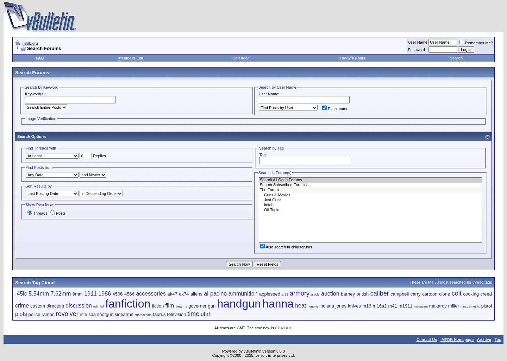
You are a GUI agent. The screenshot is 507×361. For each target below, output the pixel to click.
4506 (118, 294)
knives (354, 306)
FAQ (40, 58)
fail (102, 306)
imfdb (370, 205)
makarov (438, 306)
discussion (78, 306)
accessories (150, 294)
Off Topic (370, 210)
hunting (312, 306)
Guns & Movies (370, 195)
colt (457, 293)
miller (453, 306)
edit (96, 306)
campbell (399, 294)
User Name (418, 42)
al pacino (215, 294)
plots (21, 314)
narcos (465, 306)
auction (330, 294)
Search (456, 58)
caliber (379, 293)
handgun (239, 303)
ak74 (184, 294)
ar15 (285, 294)
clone (444, 294)
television (176, 314)
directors (55, 306)
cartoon (429, 294)
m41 (392, 306)
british (362, 294)
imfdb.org (30, 43)
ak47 (172, 294)
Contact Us (427, 339)
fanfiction (127, 303)
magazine (421, 306)
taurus (159, 314)
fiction (158, 306)
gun (212, 306)
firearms (181, 306)
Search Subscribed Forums (370, 185)
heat (300, 306)
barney (348, 294)
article (315, 294)
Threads (37, 213)
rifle (83, 314)
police (34, 314)
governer (197, 306)
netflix (475, 306)
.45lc (21, 294)
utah (206, 314)
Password (416, 50)
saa (92, 314)
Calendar (240, 58)
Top (498, 339)
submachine (143, 315)
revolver (67, 313)
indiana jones (332, 306)
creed (486, 294)
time (193, 313)
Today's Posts (352, 58)
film (169, 306)
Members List (130, 58)
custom (37, 306)
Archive (484, 339)
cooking (471, 294)
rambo (48, 314)
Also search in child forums (286, 247)
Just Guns (370, 200)
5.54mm (39, 294)
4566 (129, 294)
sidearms (124, 314)
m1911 (406, 306)
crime (22, 306)
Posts (58, 213)
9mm (78, 294)
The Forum (370, 190)
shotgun (105, 314)
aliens (196, 294)
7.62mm (61, 294)
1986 (104, 294)
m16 (366, 306)
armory (299, 293)
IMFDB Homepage (457, 339)
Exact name (335, 109)
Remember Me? (476, 43)
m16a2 (380, 306)
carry (416, 294)
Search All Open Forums (370, 180)
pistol (486, 306)
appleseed (269, 294)
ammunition (243, 294)
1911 (90, 294)
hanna (278, 303)
